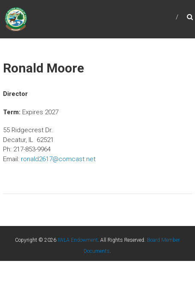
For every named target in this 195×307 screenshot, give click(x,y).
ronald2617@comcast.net (58, 159)
